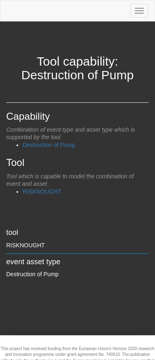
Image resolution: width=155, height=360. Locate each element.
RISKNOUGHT (42, 191)
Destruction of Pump (49, 145)
